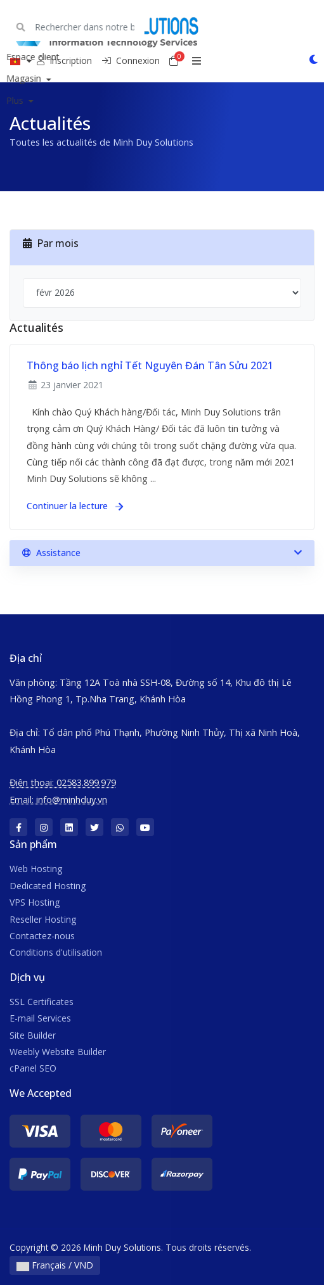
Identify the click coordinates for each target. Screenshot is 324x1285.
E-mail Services (40, 1018)
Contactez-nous (42, 936)
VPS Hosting (35, 902)
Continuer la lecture (75, 506)
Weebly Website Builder (58, 1052)
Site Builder (33, 1035)
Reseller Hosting (43, 919)
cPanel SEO (33, 1068)
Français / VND (54, 1265)
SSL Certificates (42, 1002)
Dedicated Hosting (48, 886)
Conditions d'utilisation (56, 952)
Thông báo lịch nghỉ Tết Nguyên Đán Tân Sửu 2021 (150, 365)
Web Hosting (36, 869)
